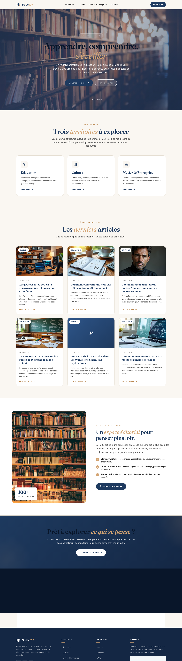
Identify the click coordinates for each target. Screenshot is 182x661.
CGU (99, 658)
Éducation (69, 4)
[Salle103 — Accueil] (24, 4)
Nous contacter (106, 83)
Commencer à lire (79, 83)
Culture (82, 4)
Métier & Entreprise (98, 4)
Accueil (100, 647)
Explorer (158, 4)
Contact (114, 4)
